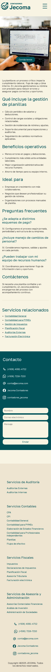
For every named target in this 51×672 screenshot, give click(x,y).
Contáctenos (25, 59)
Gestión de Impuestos (16, 324)
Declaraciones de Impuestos (21, 568)
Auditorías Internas (17, 492)
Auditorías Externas (15, 332)
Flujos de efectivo (16, 543)
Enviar (25, 441)
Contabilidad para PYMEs (18, 320)
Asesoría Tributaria (17, 576)
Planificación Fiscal (15, 328)
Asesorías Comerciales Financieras (25, 604)
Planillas (11, 539)
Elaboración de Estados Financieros (25, 528)
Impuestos (12, 563)
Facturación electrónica (19, 580)
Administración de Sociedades (22, 612)
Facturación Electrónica (17, 336)
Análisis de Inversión (17, 608)
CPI (8, 516)
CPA (9, 512)
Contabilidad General (15, 316)
